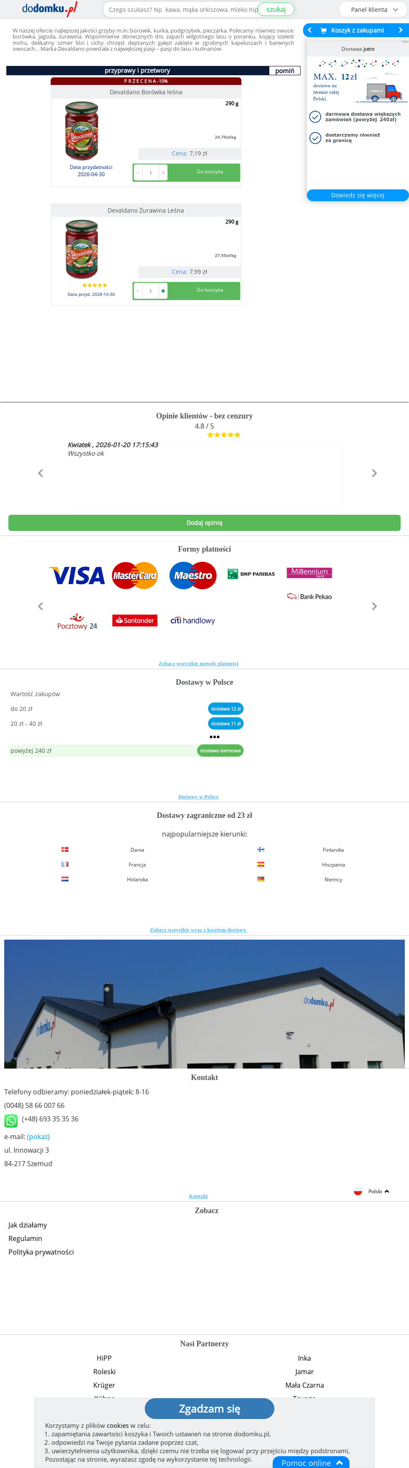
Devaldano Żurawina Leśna (146, 210)
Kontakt (198, 1196)
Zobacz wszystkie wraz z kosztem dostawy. (198, 930)
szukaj (276, 9)
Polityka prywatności (41, 1252)
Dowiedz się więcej (358, 195)
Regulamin (25, 1238)
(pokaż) (38, 1136)
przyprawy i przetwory (137, 70)
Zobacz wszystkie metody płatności (198, 664)
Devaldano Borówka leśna (146, 92)
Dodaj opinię (204, 523)
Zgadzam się (209, 1408)
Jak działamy (27, 1225)
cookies (118, 1425)
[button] (37, 491)
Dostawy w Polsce (199, 797)
